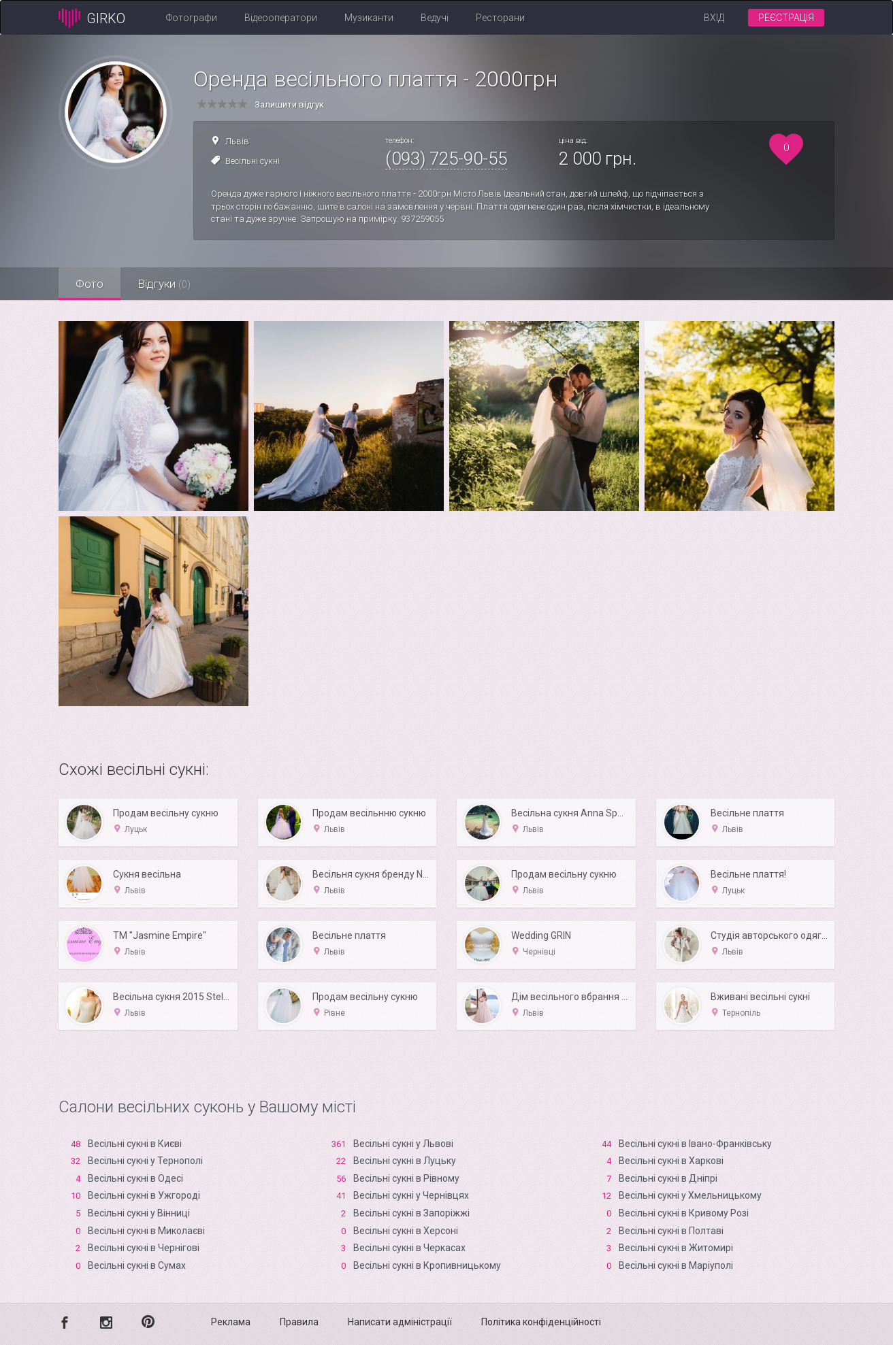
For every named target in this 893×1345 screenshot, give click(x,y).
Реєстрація (786, 17)
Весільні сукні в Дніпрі (668, 1178)
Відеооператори (280, 17)
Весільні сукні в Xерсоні (405, 1230)
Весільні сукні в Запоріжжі (411, 1213)
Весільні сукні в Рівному (406, 1178)
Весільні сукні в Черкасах (409, 1247)
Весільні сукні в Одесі (135, 1178)
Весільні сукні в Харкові (671, 1160)
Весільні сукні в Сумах (137, 1265)
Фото (89, 283)
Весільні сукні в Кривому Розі (684, 1213)
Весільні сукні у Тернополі (145, 1160)
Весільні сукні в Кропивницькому (427, 1265)
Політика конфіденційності (541, 1321)
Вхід (714, 17)
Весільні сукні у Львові (403, 1143)
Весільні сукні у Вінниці (139, 1213)
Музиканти (368, 17)
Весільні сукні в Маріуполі (676, 1265)
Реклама (230, 1321)
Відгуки (164, 283)
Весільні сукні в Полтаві (671, 1230)
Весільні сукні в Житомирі (676, 1247)
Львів (237, 141)
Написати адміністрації (400, 1321)
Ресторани (500, 17)
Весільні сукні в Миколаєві (146, 1230)
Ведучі (435, 17)
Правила (299, 1321)
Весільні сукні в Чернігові (143, 1247)
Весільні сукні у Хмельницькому (690, 1195)
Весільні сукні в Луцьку (404, 1160)
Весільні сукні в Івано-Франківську (695, 1143)
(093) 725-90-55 (446, 158)
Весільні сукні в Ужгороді (144, 1195)
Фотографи (191, 17)
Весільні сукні (252, 161)
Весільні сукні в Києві (135, 1143)
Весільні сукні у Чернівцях (411, 1195)
